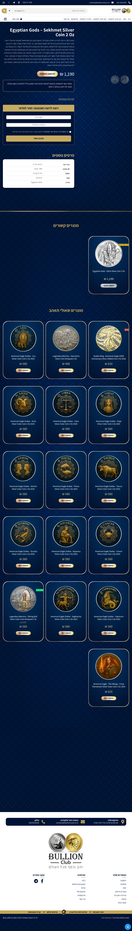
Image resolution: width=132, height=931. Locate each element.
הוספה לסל (108, 372)
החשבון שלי (81, 900)
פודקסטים (74, 19)
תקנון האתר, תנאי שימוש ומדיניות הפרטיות (27, 131)
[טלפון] (43, 830)
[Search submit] (4, 10)
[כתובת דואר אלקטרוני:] (83, 830)
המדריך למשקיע (85, 19)
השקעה (123, 889)
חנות (124, 19)
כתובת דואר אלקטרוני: (69, 829)
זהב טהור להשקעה (114, 19)
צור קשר (66, 19)
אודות (83, 896)
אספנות (123, 893)
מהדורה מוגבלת (120, 904)
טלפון (37, 829)
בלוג (83, 889)
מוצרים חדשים (120, 900)
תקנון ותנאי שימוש (78, 893)
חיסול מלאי (122, 911)
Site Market (106, 926)
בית (129, 19)
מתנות (123, 907)
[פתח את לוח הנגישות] (128, 927)
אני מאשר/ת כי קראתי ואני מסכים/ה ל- (41, 131)
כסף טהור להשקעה (99, 19)
